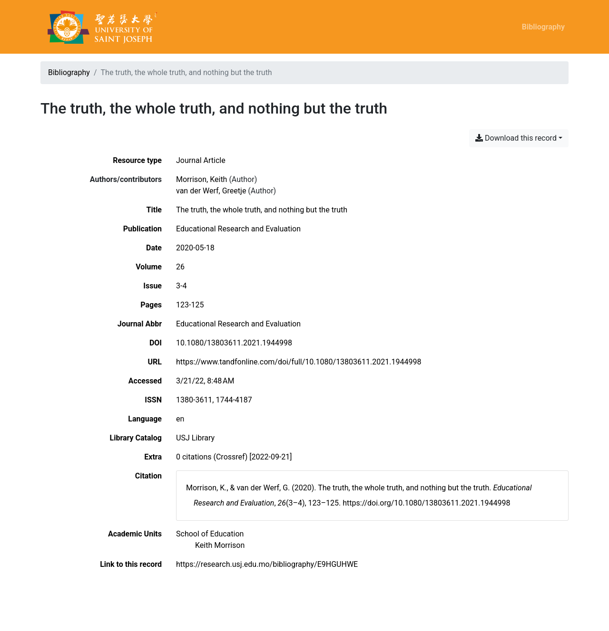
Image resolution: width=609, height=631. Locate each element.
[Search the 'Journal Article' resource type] (201, 160)
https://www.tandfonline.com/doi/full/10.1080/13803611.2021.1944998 (298, 361)
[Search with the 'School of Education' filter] (210, 533)
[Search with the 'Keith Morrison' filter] (220, 545)
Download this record (516, 138)
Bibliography (543, 26)
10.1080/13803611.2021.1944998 (234, 342)
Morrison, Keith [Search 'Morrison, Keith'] (201, 179)
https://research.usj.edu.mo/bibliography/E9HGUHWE (267, 564)
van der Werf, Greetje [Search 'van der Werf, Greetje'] (211, 190)
